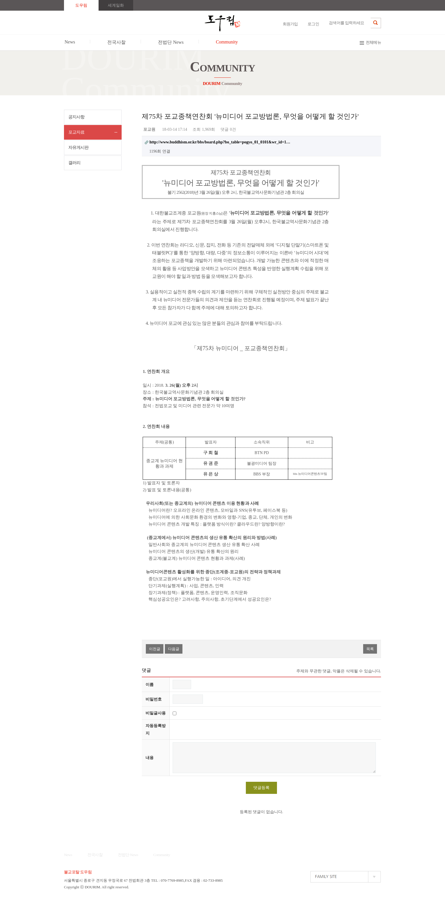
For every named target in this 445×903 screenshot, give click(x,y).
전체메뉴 (373, 42)
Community (161, 855)
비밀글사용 (156, 713)
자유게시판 (78, 147)
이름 (150, 684)
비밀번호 (154, 699)
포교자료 (76, 132)
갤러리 (74, 162)
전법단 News (128, 855)
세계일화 (116, 5)
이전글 (154, 649)
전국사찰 (95, 855)
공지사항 (76, 117)
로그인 (313, 24)
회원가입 (290, 24)
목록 (370, 649)
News (68, 855)
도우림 (81, 5)
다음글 (173, 649)
